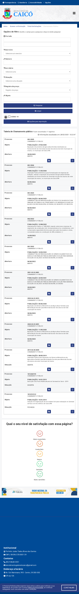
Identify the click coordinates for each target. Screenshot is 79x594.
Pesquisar (38, 105)
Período (8, 36)
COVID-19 (14, 117)
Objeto (7, 95)
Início (5, 26)
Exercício (8, 50)
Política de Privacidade (35, 587)
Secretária (8, 68)
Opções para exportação (37, 121)
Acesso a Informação (17, 26)
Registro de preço (11, 86)
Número (8, 59)
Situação (8, 77)
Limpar (38, 111)
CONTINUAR (69, 588)
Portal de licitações (34, 26)
